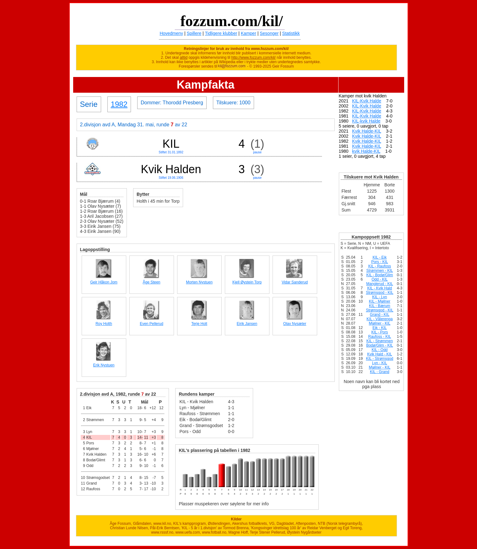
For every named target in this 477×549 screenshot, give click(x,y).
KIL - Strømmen (379, 341)
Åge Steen (151, 282)
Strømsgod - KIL (379, 292)
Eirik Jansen (247, 323)
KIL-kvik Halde (366, 121)
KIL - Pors (379, 332)
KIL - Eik (379, 257)
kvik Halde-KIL (366, 151)
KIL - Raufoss (379, 266)
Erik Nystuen (103, 365)
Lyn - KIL (379, 363)
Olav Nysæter (294, 323)
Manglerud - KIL (379, 284)
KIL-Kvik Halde (366, 100)
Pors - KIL (379, 262)
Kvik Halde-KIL (366, 131)
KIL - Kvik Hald (379, 288)
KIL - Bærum (379, 306)
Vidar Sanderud (295, 282)
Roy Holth (103, 323)
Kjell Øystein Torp (247, 282)
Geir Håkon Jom (103, 282)
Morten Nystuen (199, 282)
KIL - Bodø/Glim (379, 275)
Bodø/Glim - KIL (379, 345)
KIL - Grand (379, 372)
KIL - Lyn (379, 297)
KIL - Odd (379, 350)
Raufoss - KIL (379, 336)
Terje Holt (199, 323)
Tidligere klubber (221, 33)
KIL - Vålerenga (379, 319)
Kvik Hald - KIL (379, 354)
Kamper (248, 33)
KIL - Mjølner (379, 301)
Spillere (194, 33)
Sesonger (269, 33)
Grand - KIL (379, 314)
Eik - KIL (379, 328)
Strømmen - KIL (379, 270)
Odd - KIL (379, 279)
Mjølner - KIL (379, 323)
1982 (119, 104)
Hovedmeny (171, 33)
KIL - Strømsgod (379, 358)
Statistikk (291, 33)
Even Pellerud (151, 323)
